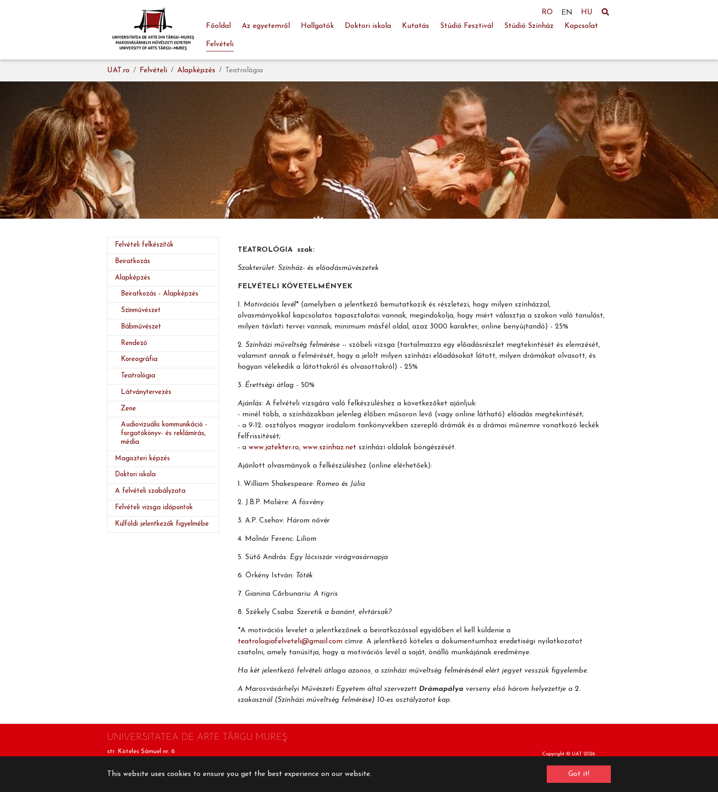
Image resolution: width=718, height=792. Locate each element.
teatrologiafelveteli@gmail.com (290, 641)
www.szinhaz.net (329, 447)
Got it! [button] (578, 774)
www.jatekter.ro (274, 447)
